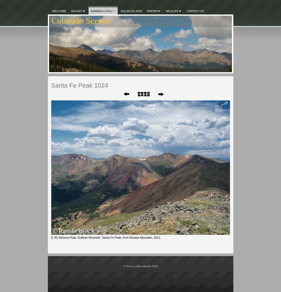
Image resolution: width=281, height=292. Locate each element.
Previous (123, 94)
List (143, 94)
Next (160, 94)
